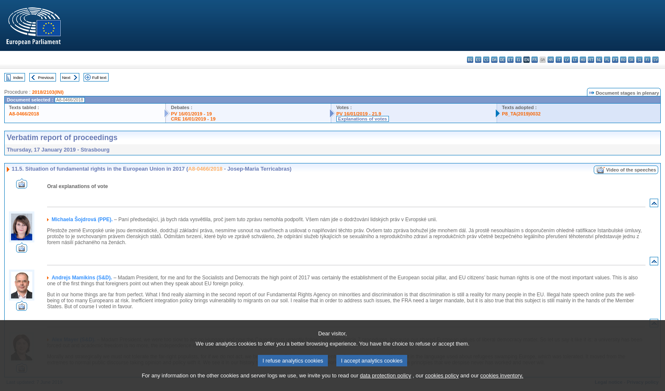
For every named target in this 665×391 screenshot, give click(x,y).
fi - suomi (647, 59)
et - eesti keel (510, 59)
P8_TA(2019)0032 (521, 113)
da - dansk (494, 59)
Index (18, 77)
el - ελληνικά (518, 59)
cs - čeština (486, 59)
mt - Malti (591, 59)
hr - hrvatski (551, 59)
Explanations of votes (362, 118)
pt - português (615, 59)
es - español (478, 59)
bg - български (470, 59)
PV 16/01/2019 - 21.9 (358, 113)
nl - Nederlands (599, 59)
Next (66, 77)
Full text (99, 77)
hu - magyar (583, 59)
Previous (46, 77)
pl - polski (607, 59)
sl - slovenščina (639, 59)
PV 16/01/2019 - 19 (191, 113)
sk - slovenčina (631, 59)
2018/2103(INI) (48, 92)
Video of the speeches (631, 169)
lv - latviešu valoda (567, 59)
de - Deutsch (502, 59)
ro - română (623, 59)
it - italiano (559, 59)
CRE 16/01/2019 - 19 (193, 118)
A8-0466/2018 (24, 113)
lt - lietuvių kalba (575, 59)
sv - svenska (655, 59)
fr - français (534, 59)
